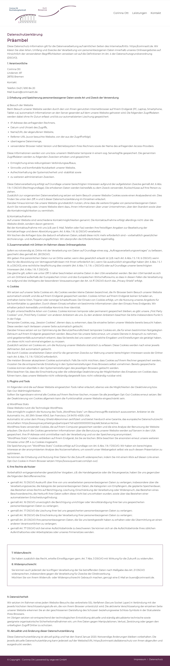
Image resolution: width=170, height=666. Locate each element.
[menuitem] (121, 13)
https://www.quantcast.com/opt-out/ (76, 461)
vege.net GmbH (58, 659)
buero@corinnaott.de (141, 577)
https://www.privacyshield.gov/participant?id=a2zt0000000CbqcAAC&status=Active (70, 423)
